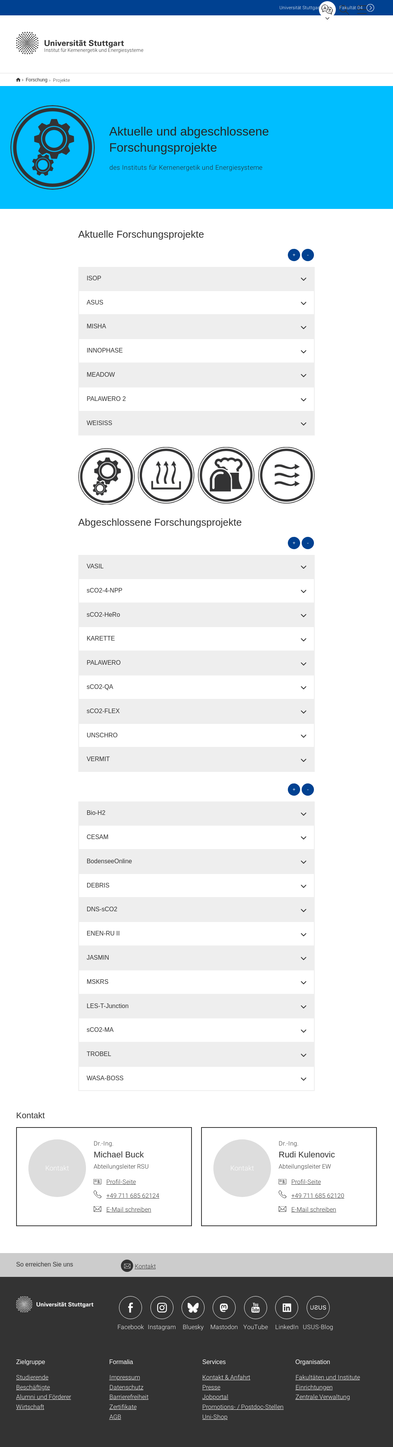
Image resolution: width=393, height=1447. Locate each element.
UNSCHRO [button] (102, 730)
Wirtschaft (30, 1401)
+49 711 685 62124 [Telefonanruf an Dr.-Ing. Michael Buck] (132, 1190)
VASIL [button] (95, 561)
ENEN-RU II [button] (103, 928)
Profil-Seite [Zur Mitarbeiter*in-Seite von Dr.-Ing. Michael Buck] (121, 1176)
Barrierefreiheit (129, 1391)
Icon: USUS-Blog (318, 1302)
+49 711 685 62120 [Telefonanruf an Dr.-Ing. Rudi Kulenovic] (317, 1190)
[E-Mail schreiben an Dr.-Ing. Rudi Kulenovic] (307, 1204)
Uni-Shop (215, 1411)
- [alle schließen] (308, 250)
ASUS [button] (95, 297)
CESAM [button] (98, 832)
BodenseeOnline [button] (109, 856)
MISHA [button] (96, 321)
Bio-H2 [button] (96, 808)
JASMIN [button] (98, 952)
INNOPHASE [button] (105, 345)
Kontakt (138, 1261)
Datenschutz (126, 1382)
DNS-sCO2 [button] (102, 904)
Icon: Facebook (130, 1302)
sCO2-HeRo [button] (103, 609)
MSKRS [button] (98, 976)
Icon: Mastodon (224, 1302)
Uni (300, 7)
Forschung (32, 77)
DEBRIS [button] (98, 880)
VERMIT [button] (98, 754)
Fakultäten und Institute (328, 1372)
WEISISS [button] (99, 418)
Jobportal (215, 1391)
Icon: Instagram (161, 1302)
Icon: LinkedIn (286, 1302)
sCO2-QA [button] (100, 682)
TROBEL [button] (99, 1049)
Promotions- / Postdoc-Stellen (243, 1401)
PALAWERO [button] (104, 657)
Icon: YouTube (255, 1302)
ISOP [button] (94, 273)
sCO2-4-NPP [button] (104, 585)
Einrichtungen (314, 1382)
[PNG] (196, 471)
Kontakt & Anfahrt (226, 1372)
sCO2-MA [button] (100, 1025)
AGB (115, 1411)
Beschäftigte (33, 1382)
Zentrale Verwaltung (323, 1391)
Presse (211, 1382)
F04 (351, 7)
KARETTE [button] (101, 633)
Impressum (124, 1372)
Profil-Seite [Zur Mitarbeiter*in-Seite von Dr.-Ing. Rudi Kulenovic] (306, 1176)
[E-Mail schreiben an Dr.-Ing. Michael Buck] (122, 1204)
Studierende (32, 1372)
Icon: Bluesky (193, 1302)
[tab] (196, 273)
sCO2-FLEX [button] (103, 706)
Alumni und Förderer (43, 1391)
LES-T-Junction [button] (108, 1001)
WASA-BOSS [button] (105, 1073)
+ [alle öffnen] (294, 250)
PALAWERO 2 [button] (106, 394)
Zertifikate (123, 1401)
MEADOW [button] (101, 369)
